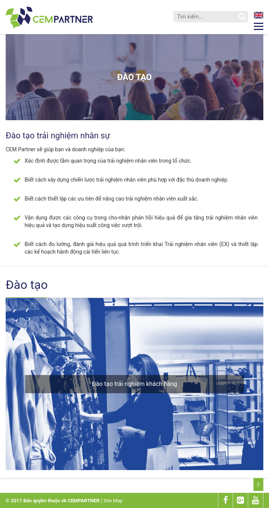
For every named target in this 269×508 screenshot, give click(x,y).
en (259, 15)
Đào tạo (134, 77)
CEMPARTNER (84, 500)
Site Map (113, 500)
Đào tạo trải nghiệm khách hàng (134, 383)
